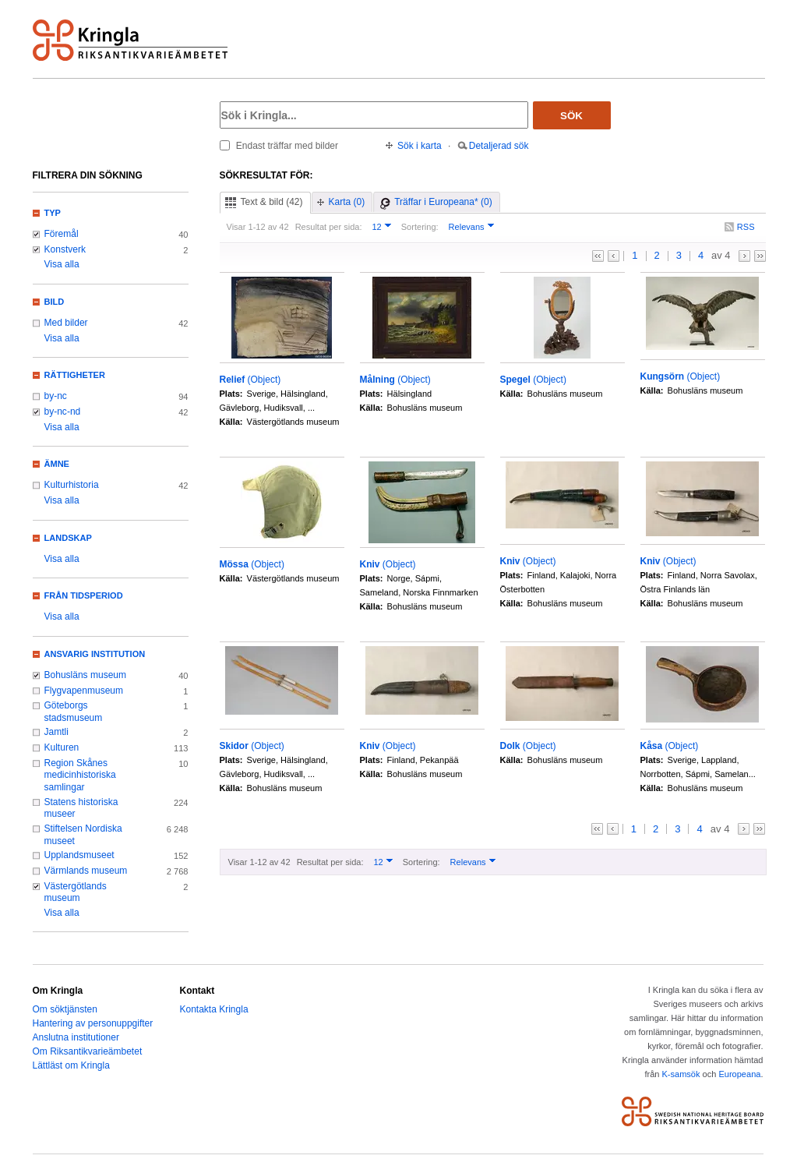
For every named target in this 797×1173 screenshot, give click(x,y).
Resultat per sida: (328, 226)
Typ (52, 212)
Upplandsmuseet (79, 855)
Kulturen (61, 747)
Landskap (68, 537)
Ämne (56, 463)
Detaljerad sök (499, 145)
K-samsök (680, 1074)
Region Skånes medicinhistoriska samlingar (80, 775)
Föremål (61, 233)
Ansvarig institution (95, 654)
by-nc (55, 395)
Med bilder (66, 322)
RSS (746, 226)
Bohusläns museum (85, 675)
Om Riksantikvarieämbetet (88, 1051)
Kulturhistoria (71, 484)
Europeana (739, 1074)
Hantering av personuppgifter (93, 1023)
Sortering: (420, 226)
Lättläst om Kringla (71, 1065)
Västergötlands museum (75, 892)
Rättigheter (74, 375)
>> (760, 256)
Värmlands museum (86, 870)
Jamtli (56, 731)
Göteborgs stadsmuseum (73, 711)
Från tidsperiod (83, 595)
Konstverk (65, 249)
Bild (54, 301)
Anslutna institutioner (76, 1037)
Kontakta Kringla (214, 1009)
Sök (571, 116)
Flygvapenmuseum (84, 690)
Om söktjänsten (65, 1009)
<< (598, 256)
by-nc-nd (62, 411)
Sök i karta (419, 145)
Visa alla (61, 264)
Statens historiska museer (81, 808)
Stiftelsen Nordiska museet (83, 834)
